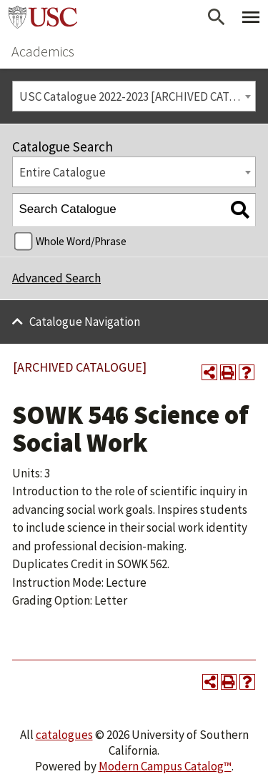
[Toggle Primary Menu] (251, 17)
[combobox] (134, 96)
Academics (42, 51)
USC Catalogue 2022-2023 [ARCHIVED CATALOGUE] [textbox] (137, 96)
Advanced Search (56, 278)
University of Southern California (43, 17)
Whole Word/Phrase (81, 241)
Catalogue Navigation (84, 321)
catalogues (64, 735)
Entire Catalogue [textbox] (62, 172)
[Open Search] (216, 17)
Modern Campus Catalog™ (165, 766)
